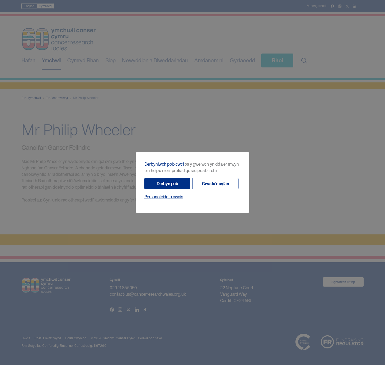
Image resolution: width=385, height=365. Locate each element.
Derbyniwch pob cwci (164, 164)
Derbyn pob (167, 183)
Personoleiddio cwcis (163, 196)
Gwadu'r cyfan (215, 183)
